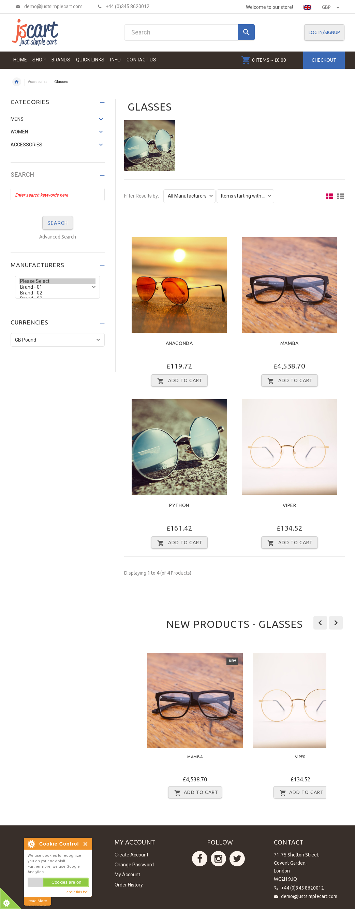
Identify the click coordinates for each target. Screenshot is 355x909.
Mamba (289, 343)
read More (37, 901)
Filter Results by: (141, 196)
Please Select (57, 281)
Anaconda (179, 343)
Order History (129, 885)
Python (179, 505)
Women (19, 131)
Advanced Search (57, 237)
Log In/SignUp (324, 32)
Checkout (324, 60)
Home (16, 81)
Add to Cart (195, 793)
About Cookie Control (31, 844)
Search (22, 175)
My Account (127, 874)
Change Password (134, 864)
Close (86, 844)
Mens (17, 119)
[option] (195, 728)
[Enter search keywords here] (58, 194)
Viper (289, 505)
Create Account (131, 854)
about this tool (77, 892)
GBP (331, 7)
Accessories (37, 82)
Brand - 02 (57, 293)
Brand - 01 (57, 287)
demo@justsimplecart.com (309, 896)
